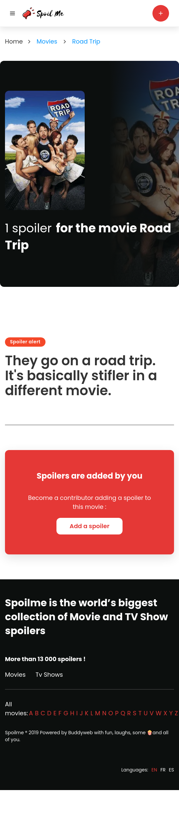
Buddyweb (80, 732)
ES (171, 769)
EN (154, 769)
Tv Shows (49, 674)
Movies (15, 674)
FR (163, 769)
